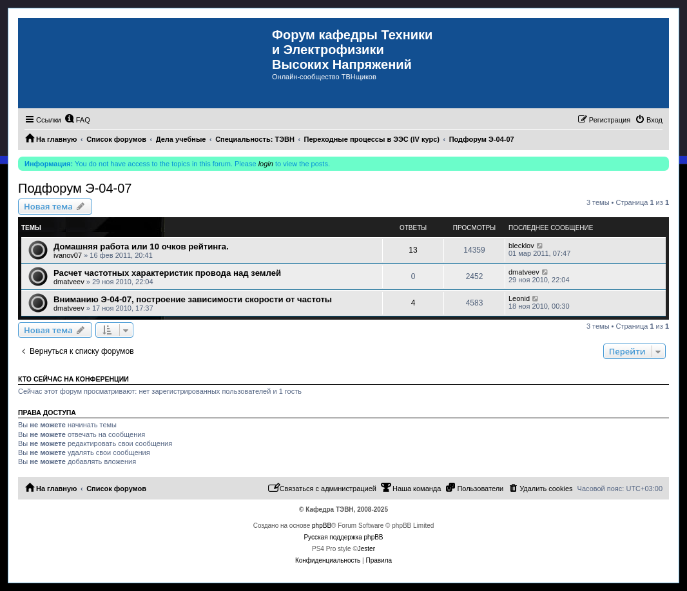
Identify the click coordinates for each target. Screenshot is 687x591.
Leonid (519, 298)
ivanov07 (67, 255)
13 (413, 250)
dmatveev (68, 282)
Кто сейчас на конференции (73, 379)
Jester (366, 548)
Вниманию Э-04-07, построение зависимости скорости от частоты (192, 299)
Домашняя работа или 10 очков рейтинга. (141, 246)
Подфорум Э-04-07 (74, 188)
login (265, 164)
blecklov (521, 245)
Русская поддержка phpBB (343, 537)
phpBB (321, 525)
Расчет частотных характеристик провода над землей (167, 273)
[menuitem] (77, 120)
